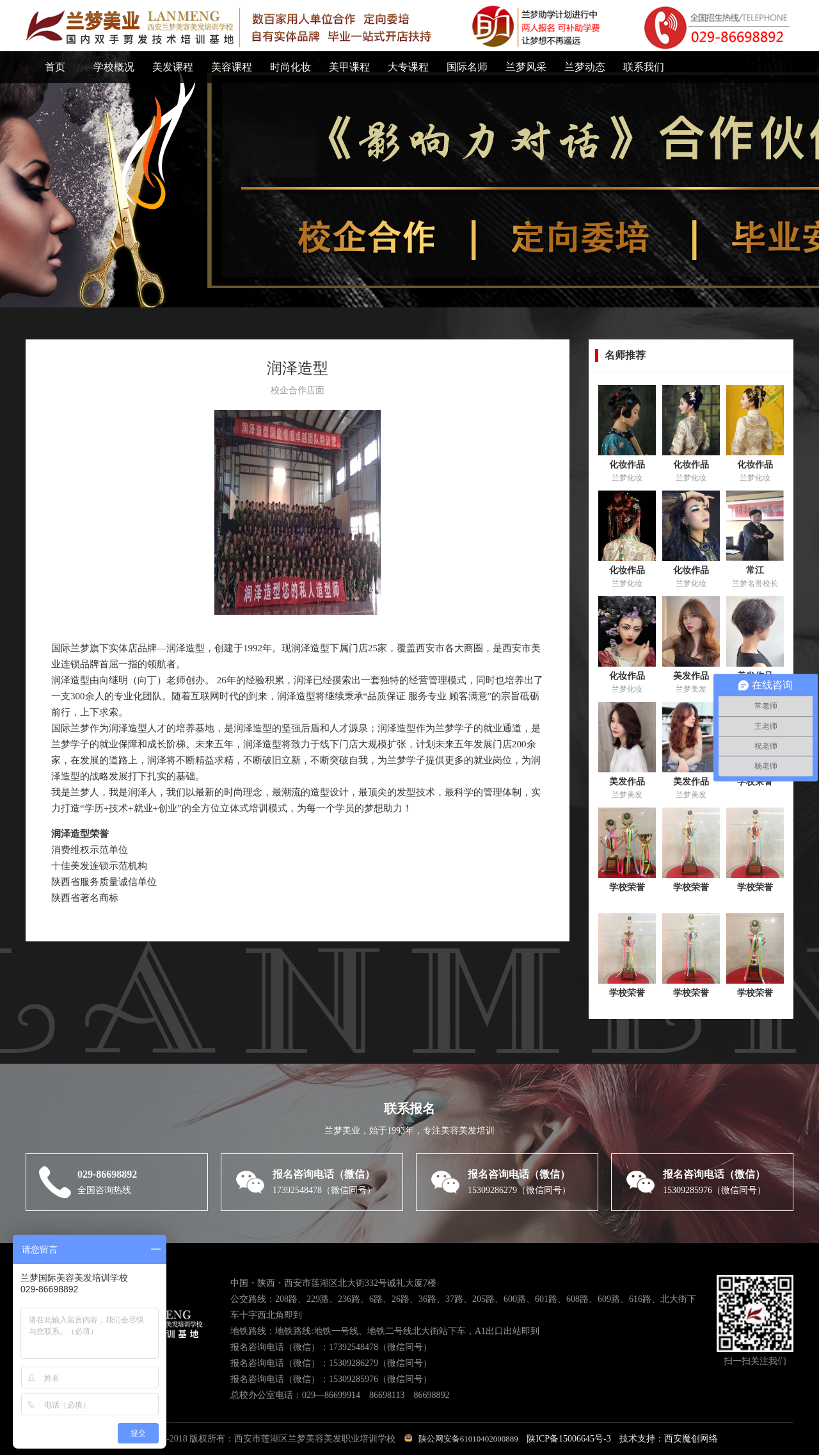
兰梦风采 (525, 66)
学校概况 (113, 66)
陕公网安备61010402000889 (461, 1438)
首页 (55, 66)
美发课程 (172, 66)
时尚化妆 (290, 66)
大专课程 (408, 66)
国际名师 (467, 66)
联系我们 (643, 66)
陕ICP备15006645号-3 (568, 1438)
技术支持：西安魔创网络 (668, 1438)
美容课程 (231, 66)
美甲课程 (349, 66)
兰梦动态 (584, 66)
